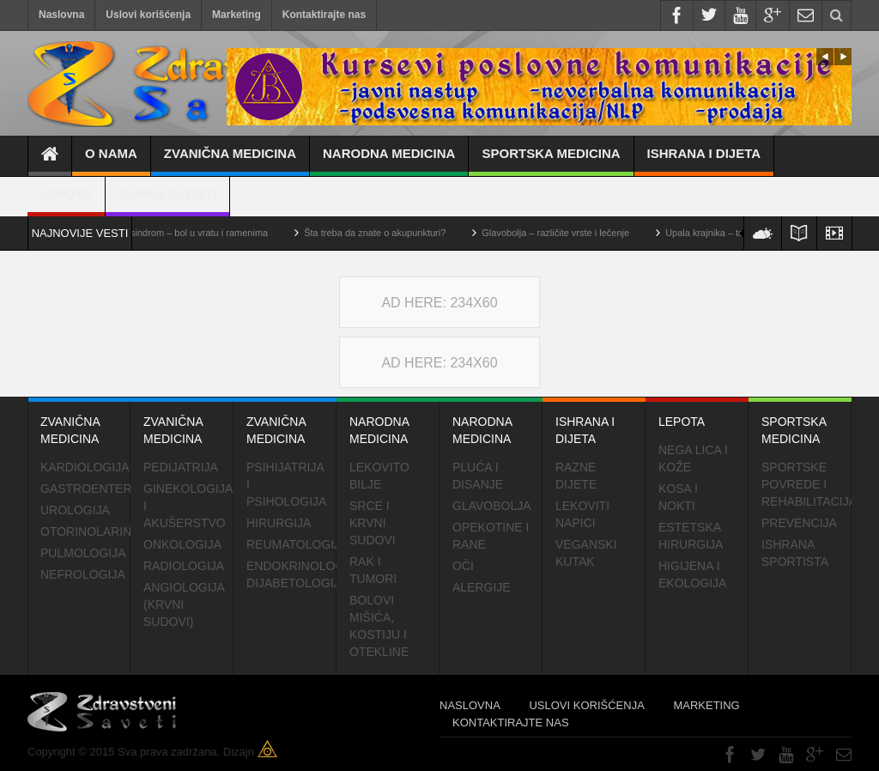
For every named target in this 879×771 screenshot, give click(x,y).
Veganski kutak (586, 552)
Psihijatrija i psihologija (286, 484)
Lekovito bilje (379, 475)
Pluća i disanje (477, 475)
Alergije (481, 587)
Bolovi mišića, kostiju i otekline (379, 626)
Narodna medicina (389, 161)
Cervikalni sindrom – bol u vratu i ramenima (189, 233)
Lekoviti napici (582, 514)
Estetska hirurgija (690, 535)
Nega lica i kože (693, 458)
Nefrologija (82, 574)
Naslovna (61, 15)
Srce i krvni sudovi (372, 523)
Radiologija (183, 566)
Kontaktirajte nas (324, 15)
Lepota (66, 201)
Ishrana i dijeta (704, 161)
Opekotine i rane (490, 535)
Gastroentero (85, 488)
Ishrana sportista (794, 552)
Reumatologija (291, 544)
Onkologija (182, 544)
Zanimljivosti (167, 201)
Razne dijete (576, 475)
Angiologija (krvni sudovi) (183, 604)
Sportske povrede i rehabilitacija (806, 484)
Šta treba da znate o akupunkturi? (386, 233)
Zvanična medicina (230, 161)
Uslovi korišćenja (148, 15)
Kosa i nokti (678, 497)
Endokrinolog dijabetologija (291, 574)
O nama (111, 161)
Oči (463, 566)
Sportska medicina (551, 161)
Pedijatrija (180, 467)
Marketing (236, 15)
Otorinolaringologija (85, 531)
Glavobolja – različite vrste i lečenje (566, 233)
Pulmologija (83, 553)
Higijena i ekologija (692, 574)
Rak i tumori (373, 570)
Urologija (75, 510)
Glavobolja (491, 506)
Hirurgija (278, 523)
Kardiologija (84, 467)
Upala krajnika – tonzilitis (728, 233)
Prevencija (799, 523)
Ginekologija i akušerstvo (187, 506)
